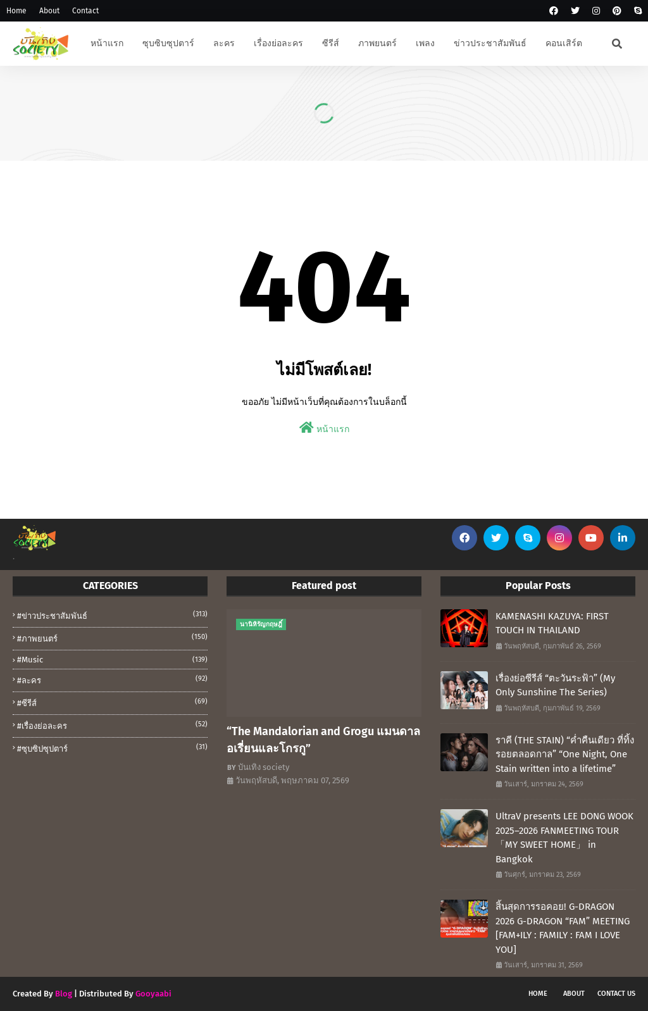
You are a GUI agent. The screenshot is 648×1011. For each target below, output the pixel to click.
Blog (63, 993)
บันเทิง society (263, 767)
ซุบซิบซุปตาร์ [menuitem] (168, 43)
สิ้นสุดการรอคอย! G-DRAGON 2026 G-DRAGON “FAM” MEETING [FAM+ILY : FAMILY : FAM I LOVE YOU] (562, 928)
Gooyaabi (153, 993)
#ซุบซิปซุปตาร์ (112, 748)
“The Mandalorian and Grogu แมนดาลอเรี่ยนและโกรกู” (323, 739)
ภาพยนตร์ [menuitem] (377, 43)
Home (16, 10)
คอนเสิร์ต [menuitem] (563, 43)
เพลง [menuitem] (425, 43)
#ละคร (112, 679)
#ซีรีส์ (112, 702)
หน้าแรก (324, 428)
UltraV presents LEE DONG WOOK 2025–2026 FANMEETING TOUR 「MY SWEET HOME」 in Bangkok (564, 837)
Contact (85, 10)
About (49, 10)
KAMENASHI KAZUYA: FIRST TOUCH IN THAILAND (552, 623)
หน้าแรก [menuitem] (106, 43)
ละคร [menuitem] (224, 43)
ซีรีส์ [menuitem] (330, 43)
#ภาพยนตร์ (112, 637)
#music (112, 659)
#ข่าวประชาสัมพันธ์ (112, 615)
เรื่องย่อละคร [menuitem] (278, 43)
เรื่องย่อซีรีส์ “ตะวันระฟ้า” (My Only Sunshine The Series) (555, 685)
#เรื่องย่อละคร (112, 725)
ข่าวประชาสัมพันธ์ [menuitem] (490, 43)
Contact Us (616, 993)
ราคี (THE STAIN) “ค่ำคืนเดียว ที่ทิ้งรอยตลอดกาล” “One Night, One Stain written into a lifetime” (564, 754)
